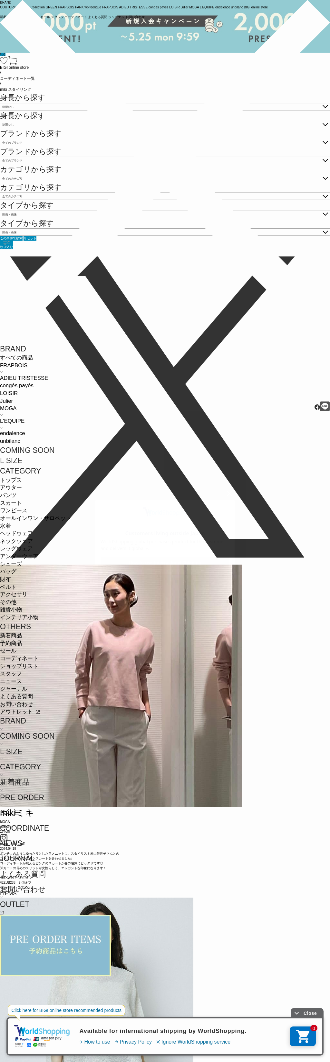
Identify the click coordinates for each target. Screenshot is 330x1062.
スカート (11, 503)
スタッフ (11, 674)
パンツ (8, 495)
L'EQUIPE (12, 421)
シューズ (11, 564)
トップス (11, 480)
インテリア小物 (19, 617)
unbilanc (10, 441)
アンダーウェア (19, 556)
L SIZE (11, 460)
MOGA (8, 408)
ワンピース (13, 510)
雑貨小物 (11, 610)
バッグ (8, 571)
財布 (5, 579)
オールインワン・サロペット (35, 518)
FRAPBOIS (13, 365)
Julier (6, 401)
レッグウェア (16, 549)
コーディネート (19, 658)
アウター (11, 487)
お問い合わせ (16, 704)
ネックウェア (16, 541)
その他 (8, 602)
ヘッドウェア (16, 533)
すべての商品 (16, 358)
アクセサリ (13, 594)
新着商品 (11, 635)
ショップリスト (19, 666)
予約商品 (11, 643)
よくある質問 (16, 696)
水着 (5, 526)
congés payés (17, 385)
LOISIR (9, 393)
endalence (12, 433)
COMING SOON (27, 450)
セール (8, 651)
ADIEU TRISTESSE (24, 378)
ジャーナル (13, 689)
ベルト (8, 587)
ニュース (11, 681)
